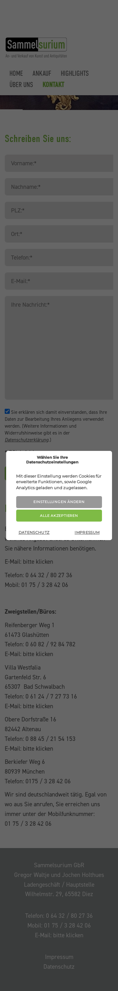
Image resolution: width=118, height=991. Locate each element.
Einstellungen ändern (59, 502)
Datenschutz (34, 532)
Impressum (87, 532)
